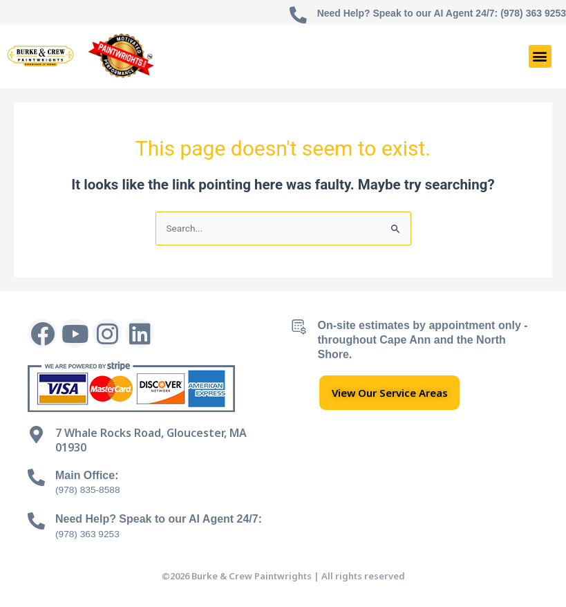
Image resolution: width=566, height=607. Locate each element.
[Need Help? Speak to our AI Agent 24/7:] (36, 521)
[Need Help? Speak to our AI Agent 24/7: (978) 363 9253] (297, 15)
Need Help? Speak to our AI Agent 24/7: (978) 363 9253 (441, 13)
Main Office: (87, 475)
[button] (540, 56)
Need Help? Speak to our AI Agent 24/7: (158, 519)
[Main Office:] (36, 477)
